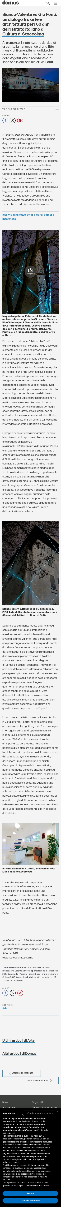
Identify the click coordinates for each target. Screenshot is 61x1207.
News (5, 1102)
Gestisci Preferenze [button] (30, 1200)
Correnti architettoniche (44, 1107)
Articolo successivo (40, 1080)
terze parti (7, 1139)
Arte (4, 1008)
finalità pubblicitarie (20, 1153)
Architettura (8, 1107)
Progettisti (37, 1102)
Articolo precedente (21, 1073)
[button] (40, 1113)
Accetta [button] (30, 1193)
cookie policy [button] (8, 1133)
